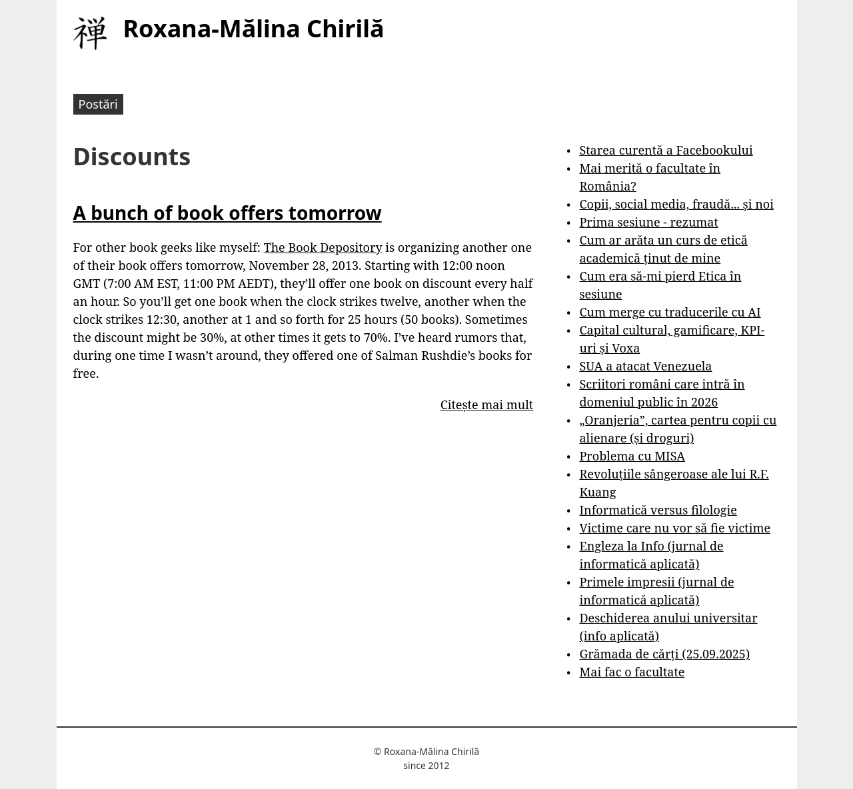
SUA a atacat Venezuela (645, 366)
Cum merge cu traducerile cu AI (669, 312)
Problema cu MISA (631, 456)
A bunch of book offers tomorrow (227, 212)
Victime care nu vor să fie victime (674, 528)
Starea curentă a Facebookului (665, 150)
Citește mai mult (486, 404)
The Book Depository (323, 247)
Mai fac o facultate (631, 672)
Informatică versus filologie (657, 510)
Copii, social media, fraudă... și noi (676, 204)
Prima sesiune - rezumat (648, 222)
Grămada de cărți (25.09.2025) (664, 654)
